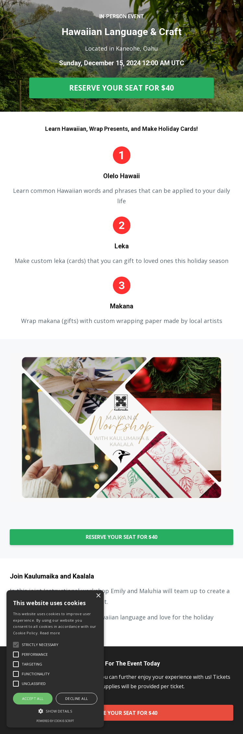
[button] (55, 711)
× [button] (98, 595)
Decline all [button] (76, 698)
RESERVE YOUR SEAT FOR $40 (121, 88)
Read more (50, 632)
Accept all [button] (33, 698)
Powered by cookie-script (55, 721)
